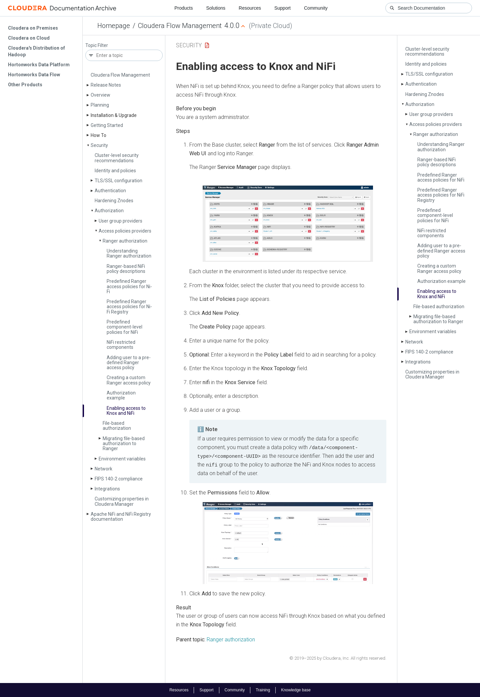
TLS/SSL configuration (118, 180)
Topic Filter (96, 45)
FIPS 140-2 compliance (119, 478)
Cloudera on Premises (33, 28)
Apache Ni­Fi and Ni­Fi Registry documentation (121, 516)
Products (183, 8)
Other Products (25, 84)
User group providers (120, 221)
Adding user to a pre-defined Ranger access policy (129, 362)
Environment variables (122, 458)
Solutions (215, 8)
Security (99, 145)
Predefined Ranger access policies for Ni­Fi (129, 286)
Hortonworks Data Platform (39, 64)
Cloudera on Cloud (29, 38)
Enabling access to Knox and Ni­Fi (126, 410)
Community (316, 8)
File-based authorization (117, 425)
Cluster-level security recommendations (117, 158)
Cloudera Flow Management (180, 26)
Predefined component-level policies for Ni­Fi (124, 327)
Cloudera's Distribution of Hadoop (36, 51)
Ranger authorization (125, 241)
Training (263, 689)
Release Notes (106, 85)
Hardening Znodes (114, 200)
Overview (100, 95)
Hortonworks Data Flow (34, 74)
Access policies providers (125, 231)
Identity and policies (115, 170)
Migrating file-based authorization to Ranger (124, 443)
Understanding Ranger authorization (129, 253)
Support (282, 8)
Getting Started (107, 125)
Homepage (113, 26)
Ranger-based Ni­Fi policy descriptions (126, 269)
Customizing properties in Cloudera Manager (122, 501)
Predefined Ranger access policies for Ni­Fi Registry (129, 307)
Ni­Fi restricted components (121, 345)
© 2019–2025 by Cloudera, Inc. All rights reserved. (337, 657)
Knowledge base (296, 689)
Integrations (107, 488)
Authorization (109, 210)
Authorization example (121, 395)
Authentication (110, 190)
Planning (100, 105)
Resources (250, 8)
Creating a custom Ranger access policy (129, 380)
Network (103, 468)
